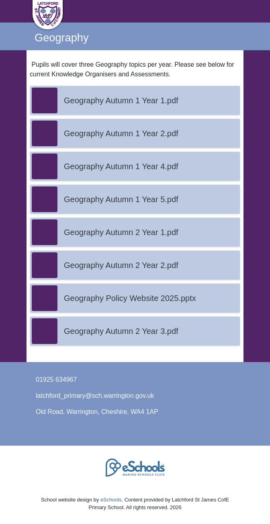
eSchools (111, 500)
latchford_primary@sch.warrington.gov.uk (95, 395)
